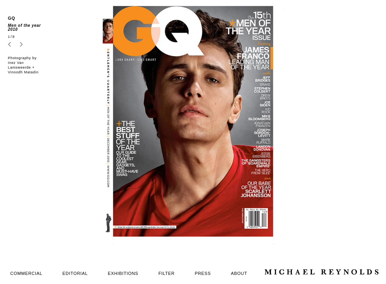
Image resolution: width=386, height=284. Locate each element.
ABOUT (239, 273)
